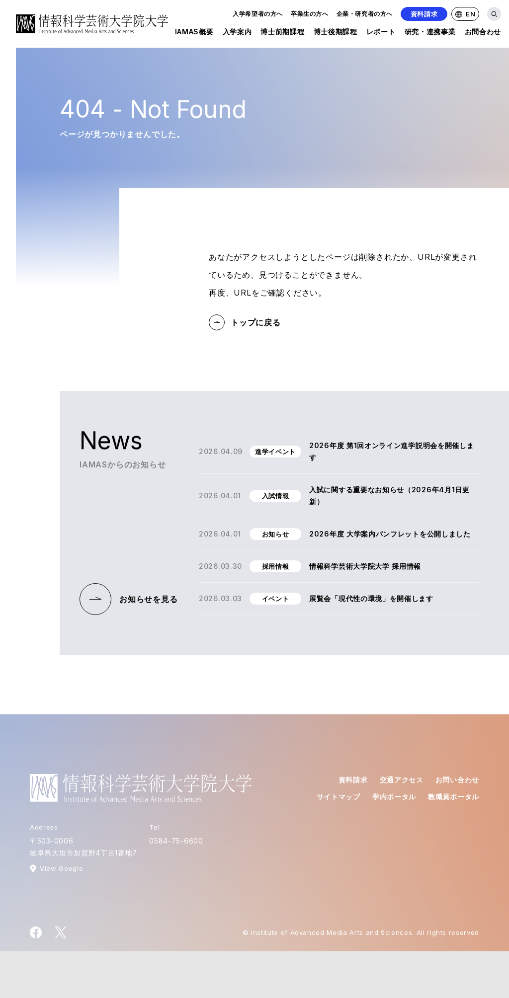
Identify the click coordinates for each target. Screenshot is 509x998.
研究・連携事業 (430, 33)
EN (465, 14)
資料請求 (424, 14)
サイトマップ (338, 796)
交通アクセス (402, 779)
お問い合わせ (457, 779)
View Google (61, 868)
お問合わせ (483, 33)
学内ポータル (394, 796)
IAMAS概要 (194, 33)
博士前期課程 (282, 33)
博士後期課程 (335, 33)
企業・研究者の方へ (365, 13)
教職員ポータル (453, 796)
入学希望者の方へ (258, 13)
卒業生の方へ (310, 13)
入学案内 (237, 33)
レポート (381, 33)
